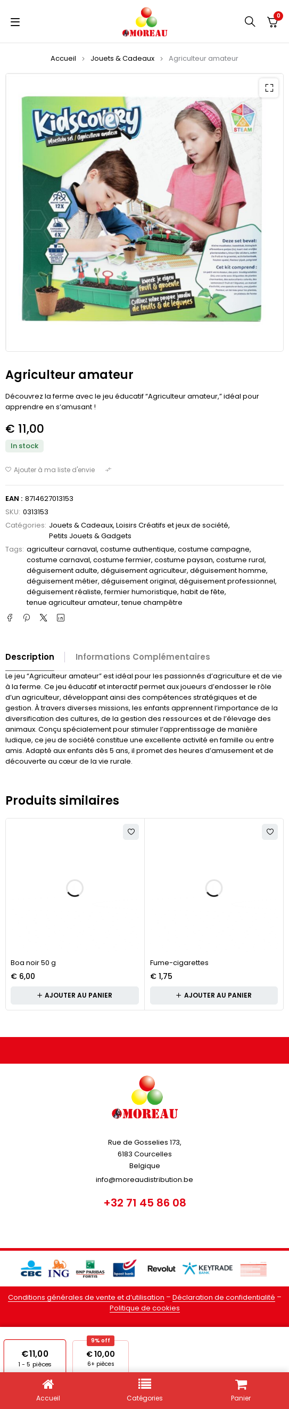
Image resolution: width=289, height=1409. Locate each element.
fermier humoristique (140, 592)
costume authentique (137, 549)
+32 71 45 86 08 (144, 1202)
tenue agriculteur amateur (72, 602)
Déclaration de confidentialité (223, 1297)
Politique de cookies (145, 1308)
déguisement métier (62, 581)
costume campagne (214, 549)
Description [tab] (29, 656)
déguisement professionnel (227, 581)
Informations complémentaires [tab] (143, 656)
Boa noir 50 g (33, 963)
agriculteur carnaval (62, 549)
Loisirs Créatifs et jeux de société (172, 525)
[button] (268, 88)
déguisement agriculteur (144, 570)
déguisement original (138, 581)
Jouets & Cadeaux (122, 58)
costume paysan (183, 560)
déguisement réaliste (64, 592)
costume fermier (122, 560)
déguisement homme (228, 570)
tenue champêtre (152, 602)
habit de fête (202, 592)
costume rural (240, 560)
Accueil (63, 58)
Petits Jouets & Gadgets (90, 536)
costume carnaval (58, 560)
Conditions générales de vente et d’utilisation (86, 1297)
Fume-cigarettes (179, 963)
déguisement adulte (62, 570)
